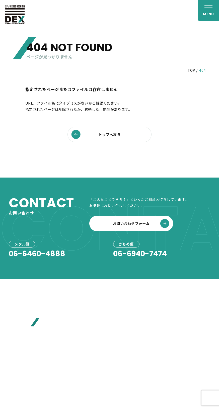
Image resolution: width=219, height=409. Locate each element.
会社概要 (149, 316)
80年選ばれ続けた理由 (155, 328)
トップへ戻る (96, 134)
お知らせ (182, 306)
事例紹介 (116, 336)
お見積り (182, 326)
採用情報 (182, 345)
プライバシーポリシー (125, 380)
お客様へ (182, 316)
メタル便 (116, 316)
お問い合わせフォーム (141, 223)
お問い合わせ (187, 336)
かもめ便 (116, 324)
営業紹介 (149, 347)
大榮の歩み (151, 339)
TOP (191, 70)
